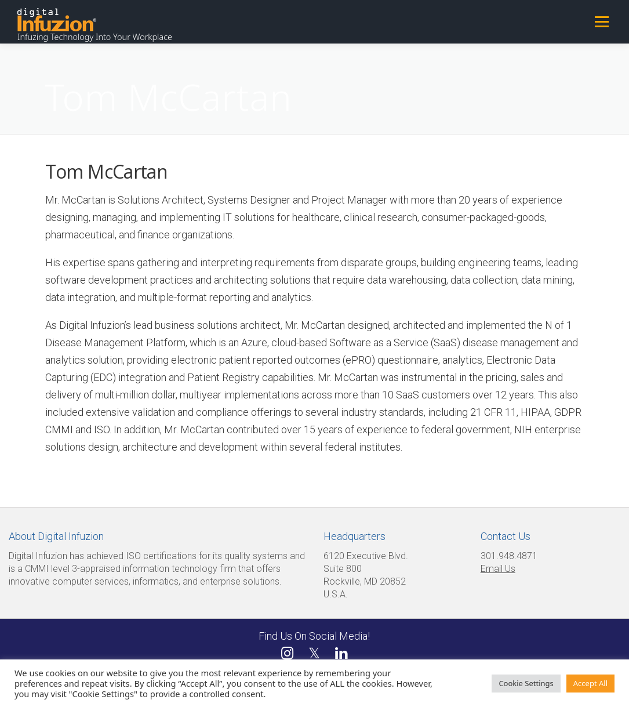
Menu (601, 21)
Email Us (498, 568)
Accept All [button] (590, 683)
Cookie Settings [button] (526, 683)
